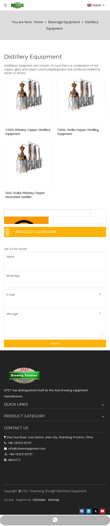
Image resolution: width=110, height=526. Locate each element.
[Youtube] (102, 510)
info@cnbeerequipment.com (26, 448)
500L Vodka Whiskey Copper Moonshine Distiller (25, 195)
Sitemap (53, 500)
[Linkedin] (88, 510)
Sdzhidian (39, 500)
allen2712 (14, 460)
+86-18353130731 (20, 443)
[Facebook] (81, 510)
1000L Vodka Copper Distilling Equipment (78, 132)
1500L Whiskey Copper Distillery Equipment (27, 132)
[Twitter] (95, 510)
